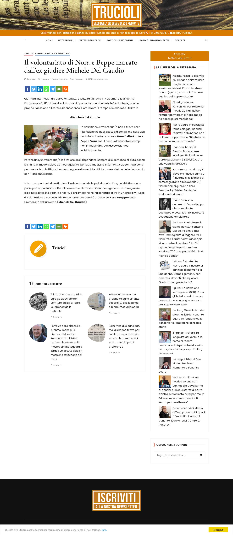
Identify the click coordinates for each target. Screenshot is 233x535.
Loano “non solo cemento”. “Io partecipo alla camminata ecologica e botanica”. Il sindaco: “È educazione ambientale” (181, 208)
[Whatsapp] (46, 89)
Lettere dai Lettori (90, 40)
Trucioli (79, 79)
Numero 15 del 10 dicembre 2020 (52, 53)
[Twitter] (34, 89)
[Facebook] (27, 89)
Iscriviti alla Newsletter (154, 40)
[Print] (65, 89)
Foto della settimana (120, 40)
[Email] (59, 89)
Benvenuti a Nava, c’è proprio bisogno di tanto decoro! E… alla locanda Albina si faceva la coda (124, 301)
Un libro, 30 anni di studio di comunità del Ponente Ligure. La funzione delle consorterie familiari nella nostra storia (181, 319)
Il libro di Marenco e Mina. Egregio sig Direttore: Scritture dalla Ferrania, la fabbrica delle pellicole (67, 303)
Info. (104, 530)
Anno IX (28, 53)
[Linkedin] (40, 89)
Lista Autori (65, 40)
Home (49, 40)
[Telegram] (52, 89)
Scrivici (180, 40)
